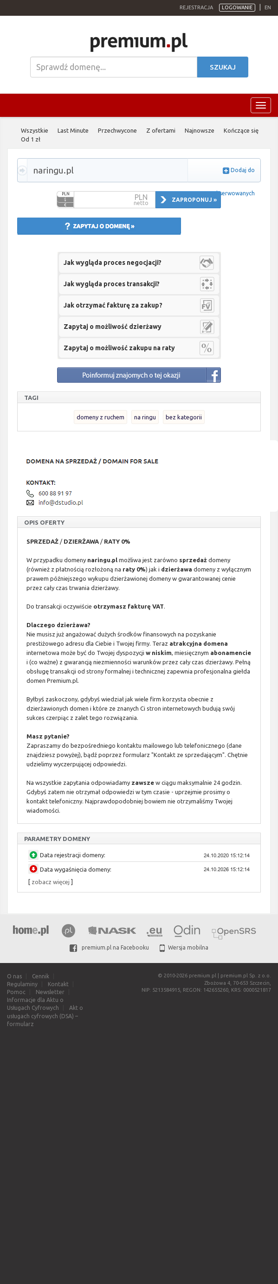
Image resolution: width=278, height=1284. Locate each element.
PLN (66, 194)
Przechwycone (117, 130)
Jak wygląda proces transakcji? (112, 284)
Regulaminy (22, 984)
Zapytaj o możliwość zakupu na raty (119, 348)
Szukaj (223, 67)
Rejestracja (196, 7)
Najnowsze (199, 130)
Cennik (40, 976)
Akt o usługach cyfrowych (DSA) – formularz (45, 1016)
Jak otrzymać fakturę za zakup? (113, 305)
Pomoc (16, 992)
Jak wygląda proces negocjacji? (113, 262)
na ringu (145, 417)
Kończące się (241, 130)
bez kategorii (184, 417)
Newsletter (50, 992)
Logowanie (237, 7)
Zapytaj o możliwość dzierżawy (113, 326)
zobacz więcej (51, 882)
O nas (14, 976)
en (268, 7)
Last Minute (73, 130)
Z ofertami (160, 130)
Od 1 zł (30, 139)
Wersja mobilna (184, 947)
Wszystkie (34, 130)
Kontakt (58, 984)
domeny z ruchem (100, 417)
